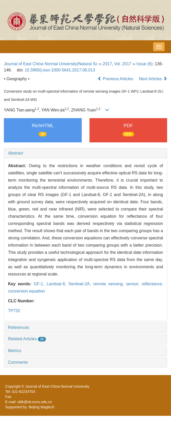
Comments (18, 362)
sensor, (134, 284)
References (18, 327)
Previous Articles (115, 79)
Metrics (14, 350)
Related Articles (27, 339)
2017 (107, 64)
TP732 (14, 311)
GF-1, (40, 284)
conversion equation (26, 291)
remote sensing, (109, 284)
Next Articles (153, 79)
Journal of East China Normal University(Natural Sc (51, 64)
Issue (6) (144, 64)
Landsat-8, (58, 284)
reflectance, (152, 284)
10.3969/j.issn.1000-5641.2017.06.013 (60, 70)
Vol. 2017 (123, 64)
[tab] (85, 153)
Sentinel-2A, (80, 284)
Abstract (15, 153)
